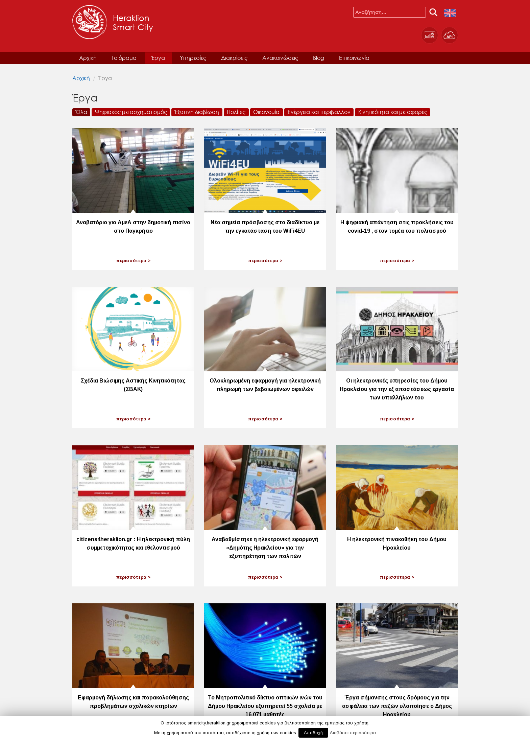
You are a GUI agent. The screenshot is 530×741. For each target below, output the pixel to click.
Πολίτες (236, 111)
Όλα (81, 111)
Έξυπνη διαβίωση (197, 111)
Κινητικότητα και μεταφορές (392, 111)
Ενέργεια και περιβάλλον (319, 111)
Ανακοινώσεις (280, 57)
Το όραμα (124, 57)
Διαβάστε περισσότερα (353, 732)
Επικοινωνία (354, 57)
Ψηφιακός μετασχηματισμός (131, 111)
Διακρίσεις (234, 57)
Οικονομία (266, 111)
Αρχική (88, 57)
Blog (318, 57)
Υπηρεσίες (193, 57)
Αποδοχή (313, 732)
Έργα (158, 57)
